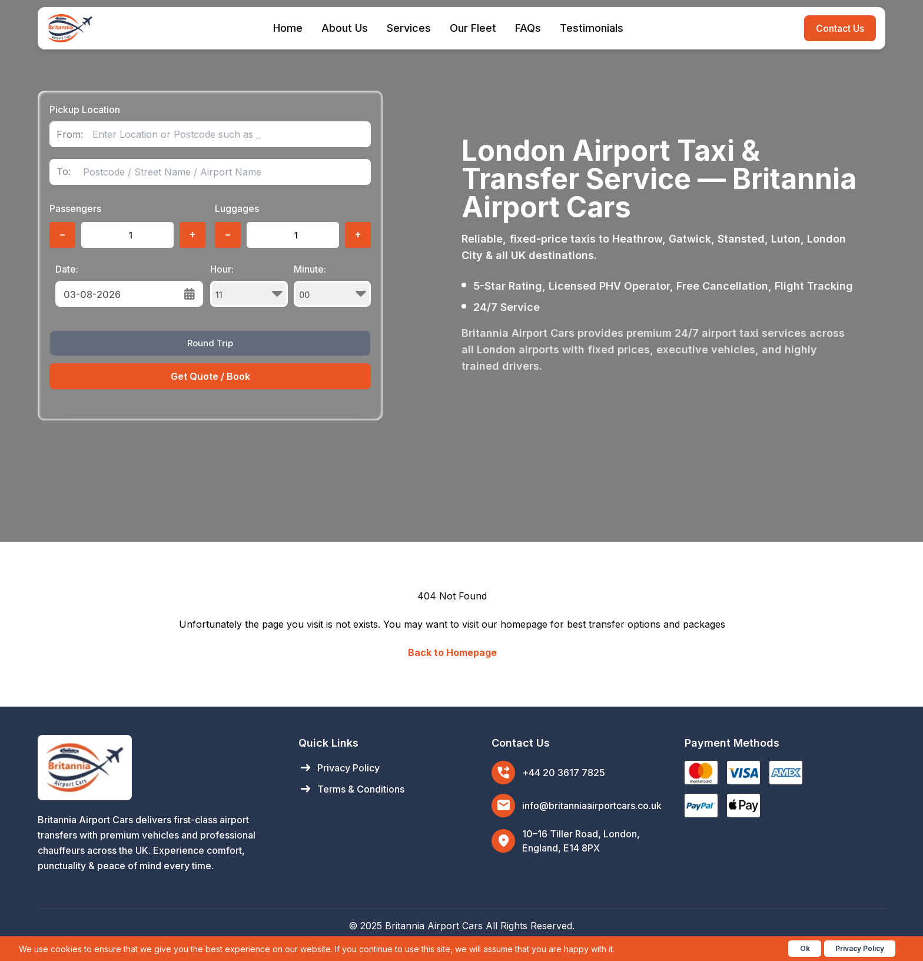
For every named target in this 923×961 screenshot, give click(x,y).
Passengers (75, 208)
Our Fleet (473, 28)
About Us (344, 28)
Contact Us (840, 28)
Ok (805, 948)
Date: (66, 269)
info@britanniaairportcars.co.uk (592, 805)
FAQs (528, 28)
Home (288, 28)
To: (64, 171)
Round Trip (210, 343)
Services (409, 28)
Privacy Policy (339, 768)
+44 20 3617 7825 (563, 772)
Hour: (249, 285)
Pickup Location (84, 109)
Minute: (332, 285)
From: (70, 134)
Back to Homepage (452, 652)
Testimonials (591, 28)
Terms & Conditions (351, 789)
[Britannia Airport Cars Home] (156, 767)
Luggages (237, 208)
